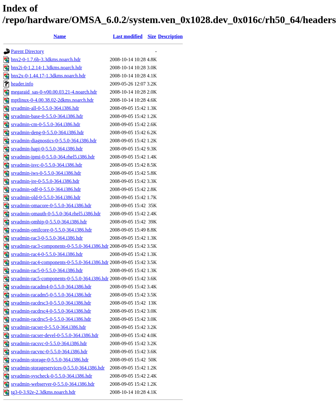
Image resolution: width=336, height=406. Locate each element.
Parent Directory (27, 51)
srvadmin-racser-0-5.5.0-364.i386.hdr (48, 327)
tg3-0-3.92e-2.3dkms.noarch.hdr (43, 392)
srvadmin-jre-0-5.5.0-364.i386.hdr (45, 181)
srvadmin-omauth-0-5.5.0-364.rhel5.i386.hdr (56, 213)
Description (170, 36)
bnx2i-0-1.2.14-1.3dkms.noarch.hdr (46, 67)
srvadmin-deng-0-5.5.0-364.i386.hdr (47, 132)
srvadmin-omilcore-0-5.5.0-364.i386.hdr (51, 229)
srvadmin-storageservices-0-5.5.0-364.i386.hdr (58, 367)
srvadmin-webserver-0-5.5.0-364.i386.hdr (53, 384)
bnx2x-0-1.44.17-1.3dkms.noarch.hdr (48, 75)
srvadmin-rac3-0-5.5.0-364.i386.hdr (47, 238)
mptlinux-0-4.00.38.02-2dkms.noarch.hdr (52, 100)
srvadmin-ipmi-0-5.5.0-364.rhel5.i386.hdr (53, 156)
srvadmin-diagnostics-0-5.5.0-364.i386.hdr (54, 140)
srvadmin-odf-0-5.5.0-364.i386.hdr (46, 189)
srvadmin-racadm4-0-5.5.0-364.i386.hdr (51, 286)
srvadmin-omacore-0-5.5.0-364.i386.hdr (51, 205)
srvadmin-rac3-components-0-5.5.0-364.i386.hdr (60, 246)
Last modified (128, 36)
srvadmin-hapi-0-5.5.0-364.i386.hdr (47, 148)
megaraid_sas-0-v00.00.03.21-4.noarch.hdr (54, 92)
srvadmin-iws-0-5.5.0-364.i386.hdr (46, 173)
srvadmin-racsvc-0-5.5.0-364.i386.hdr (49, 343)
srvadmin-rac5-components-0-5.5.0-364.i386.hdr (60, 278)
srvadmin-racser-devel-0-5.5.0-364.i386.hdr (54, 335)
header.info (22, 83)
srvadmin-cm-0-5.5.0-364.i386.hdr (45, 124)
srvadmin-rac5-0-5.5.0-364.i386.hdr (47, 270)
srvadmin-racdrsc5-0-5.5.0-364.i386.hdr (51, 319)
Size (152, 36)
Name (59, 36)
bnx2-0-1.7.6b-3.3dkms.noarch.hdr (46, 59)
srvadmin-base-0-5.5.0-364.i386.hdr (47, 116)
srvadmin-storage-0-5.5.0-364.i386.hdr (50, 359)
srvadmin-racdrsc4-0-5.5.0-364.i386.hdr (51, 311)
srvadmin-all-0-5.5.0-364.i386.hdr (45, 108)
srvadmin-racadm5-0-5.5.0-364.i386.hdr (51, 294)
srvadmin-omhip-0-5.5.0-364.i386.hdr (49, 221)
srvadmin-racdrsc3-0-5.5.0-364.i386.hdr (51, 303)
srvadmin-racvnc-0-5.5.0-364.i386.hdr (49, 351)
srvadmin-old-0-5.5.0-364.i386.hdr (45, 197)
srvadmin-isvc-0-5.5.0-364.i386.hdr (46, 165)
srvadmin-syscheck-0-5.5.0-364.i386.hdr (51, 376)
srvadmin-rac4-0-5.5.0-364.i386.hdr (47, 254)
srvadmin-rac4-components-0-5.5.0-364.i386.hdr (60, 262)
